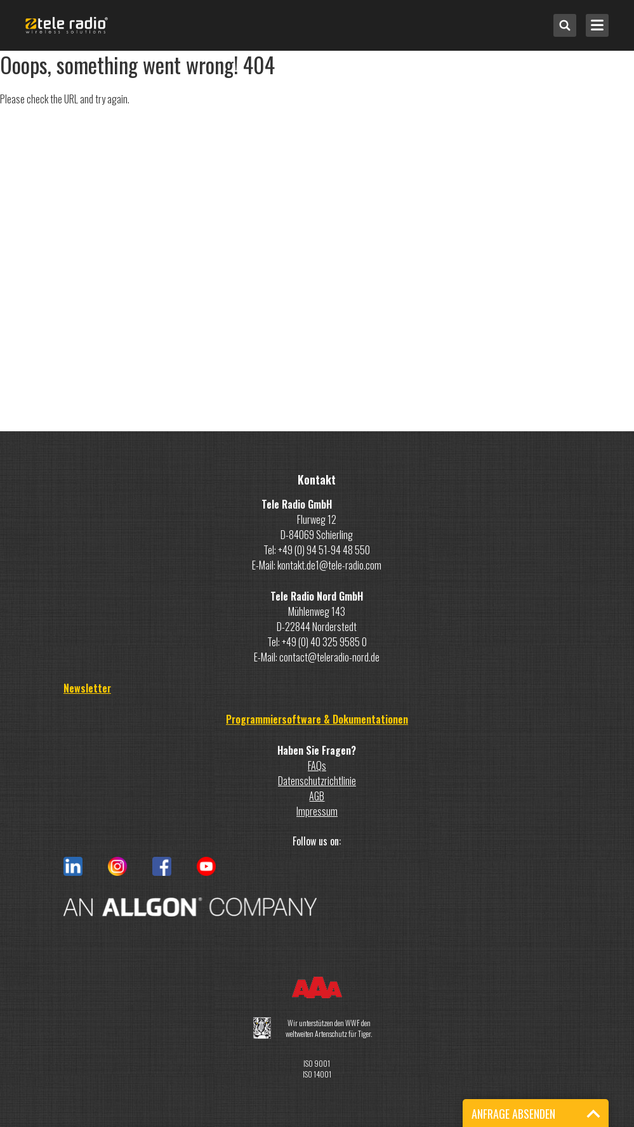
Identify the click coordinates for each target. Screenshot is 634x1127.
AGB (316, 796)
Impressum (317, 811)
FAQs (317, 765)
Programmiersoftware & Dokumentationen (317, 719)
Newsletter (87, 688)
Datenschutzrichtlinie (317, 780)
